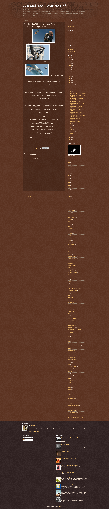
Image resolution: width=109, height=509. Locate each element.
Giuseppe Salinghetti (72, 297)
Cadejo (69, 245)
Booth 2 (69, 237)
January (72, 133)
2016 (70, 76)
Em (68, 283)
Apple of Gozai (71, 214)
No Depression (71, 26)
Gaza (69, 293)
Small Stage (70, 376)
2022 (70, 65)
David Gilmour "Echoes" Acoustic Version (78, 93)
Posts (24, 437)
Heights (69, 300)
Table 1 (69, 385)
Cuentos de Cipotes (72, 265)
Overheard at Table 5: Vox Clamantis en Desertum (65, 472)
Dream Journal (71, 276)
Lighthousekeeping (71, 327)
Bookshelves (70, 49)
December (72, 84)
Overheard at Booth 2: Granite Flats (68, 491)
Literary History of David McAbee (74, 329)
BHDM (69, 226)
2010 (70, 139)
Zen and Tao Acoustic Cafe (45, 6)
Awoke (69, 221)
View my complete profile (34, 431)
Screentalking (30, 149)
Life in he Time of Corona (73, 323)
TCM (69, 394)
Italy (68, 315)
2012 (70, 135)
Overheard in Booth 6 (65, 451)
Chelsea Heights (71, 253)
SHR (69, 373)
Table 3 (34, 149)
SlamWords (70, 375)
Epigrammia (70, 286)
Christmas (70, 254)
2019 (70, 71)
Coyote (69, 261)
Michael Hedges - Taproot (66, 477)
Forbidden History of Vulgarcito (74, 288)
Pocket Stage (70, 353)
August (71, 89)
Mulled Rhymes (71, 339)
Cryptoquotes (70, 263)
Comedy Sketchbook (72, 258)
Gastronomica (70, 291)
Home (44, 194)
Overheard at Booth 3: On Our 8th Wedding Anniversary (76, 107)
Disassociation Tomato (72, 272)
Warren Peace (70, 414)
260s (69, 192)
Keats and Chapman (72, 318)
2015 (70, 78)
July (71, 91)
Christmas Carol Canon (72, 256)
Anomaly (69, 212)
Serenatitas (70, 371)
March (71, 129)
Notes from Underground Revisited (74, 346)
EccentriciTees (70, 277)
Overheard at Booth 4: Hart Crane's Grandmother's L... (77, 99)
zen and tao (33, 425)
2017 (70, 74)
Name (69, 341)
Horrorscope (70, 309)
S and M (69, 362)
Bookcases (70, 233)
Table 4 (69, 391)
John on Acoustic (64, 497)
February (72, 131)
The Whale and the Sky (72, 403)
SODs (69, 378)
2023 (70, 63)
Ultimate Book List (71, 51)
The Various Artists (71, 401)
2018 (70, 72)
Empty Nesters (71, 284)
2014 (70, 80)
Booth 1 (69, 235)
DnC (69, 274)
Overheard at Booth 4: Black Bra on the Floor (70, 437)
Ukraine (69, 407)
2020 (70, 69)
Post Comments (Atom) (32, 196)
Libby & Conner (71, 322)
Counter (69, 260)
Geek (69, 295)
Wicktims (69, 415)
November (72, 86)
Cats (69, 249)
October (72, 87)
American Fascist (71, 207)
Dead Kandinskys (71, 270)
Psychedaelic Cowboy (72, 357)
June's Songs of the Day (75, 121)
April (71, 127)
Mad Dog (69, 334)
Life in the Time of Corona (73, 325)
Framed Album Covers (72, 290)
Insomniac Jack (71, 311)
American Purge (71, 210)
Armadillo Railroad (71, 217)
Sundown (69, 382)
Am (68, 205)
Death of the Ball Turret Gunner (67, 444)
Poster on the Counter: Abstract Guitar (68, 458)
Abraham (69, 198)
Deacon (69, 269)
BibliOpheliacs (70, 228)
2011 (70, 137)
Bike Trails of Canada (72, 230)
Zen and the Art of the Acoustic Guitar (75, 417)
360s (69, 196)
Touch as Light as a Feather (73, 405)
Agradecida (70, 201)
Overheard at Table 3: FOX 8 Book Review (69, 465)
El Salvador (70, 281)
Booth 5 (69, 242)
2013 (70, 82)
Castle (69, 247)
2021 (70, 67)
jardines (69, 316)
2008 (69, 162)
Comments (25, 439)
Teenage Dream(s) (71, 398)
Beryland (69, 224)
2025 (70, 59)
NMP (69, 343)
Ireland (69, 313)
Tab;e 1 (69, 384)
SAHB (69, 364)
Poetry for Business (71, 355)
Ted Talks (69, 396)
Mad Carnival (70, 332)
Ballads (69, 222)
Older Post (62, 194)
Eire (68, 279)
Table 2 (69, 387)
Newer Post (26, 194)
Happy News (70, 24)
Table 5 (69, 392)
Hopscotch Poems (71, 306)
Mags (69, 336)
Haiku (69, 299)
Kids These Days (71, 320)
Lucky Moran (70, 330)
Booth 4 (69, 240)
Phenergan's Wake (71, 352)
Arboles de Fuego (71, 215)
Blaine (69, 231)
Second (69, 369)
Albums (69, 203)
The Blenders (70, 399)
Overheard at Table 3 (72, 350)
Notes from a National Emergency (74, 345)
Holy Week (70, 304)
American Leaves (71, 208)
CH (68, 251)
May (71, 125)
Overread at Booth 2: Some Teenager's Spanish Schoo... (77, 110)
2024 (70, 61)
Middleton (70, 338)
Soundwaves (70, 380)
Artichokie (70, 219)
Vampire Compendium (72, 412)
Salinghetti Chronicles (72, 366)
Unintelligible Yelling (72, 410)
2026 (70, 57)
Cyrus (69, 267)
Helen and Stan (71, 302)
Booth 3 (69, 238)
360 (68, 194)
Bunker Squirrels (71, 244)
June (71, 123)
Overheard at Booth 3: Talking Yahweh (77, 101)
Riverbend (70, 361)
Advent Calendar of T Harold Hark (74, 200)
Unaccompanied (71, 408)
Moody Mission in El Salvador (73, 23)
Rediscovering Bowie (72, 359)
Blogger (60, 506)
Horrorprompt (70, 307)
